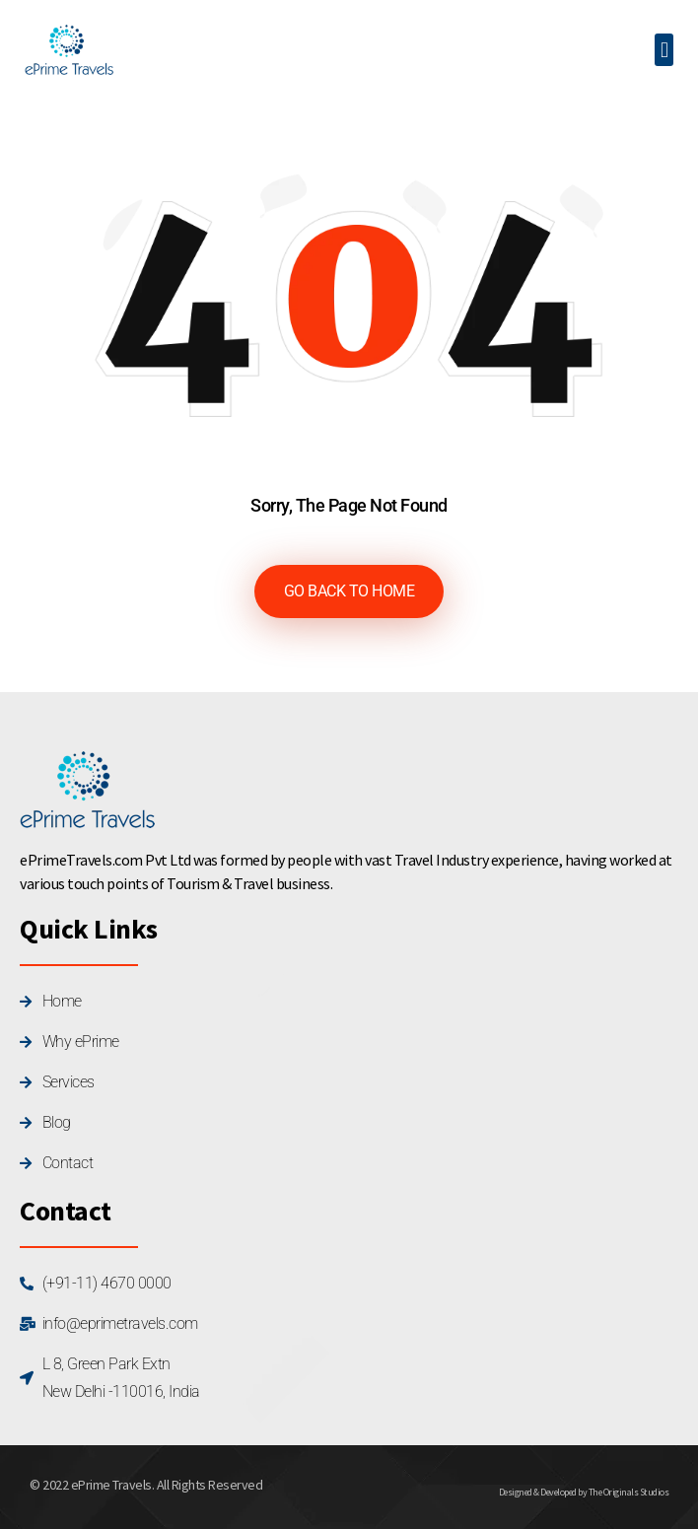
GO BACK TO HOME (349, 591)
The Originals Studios (629, 1492)
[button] (664, 50)
